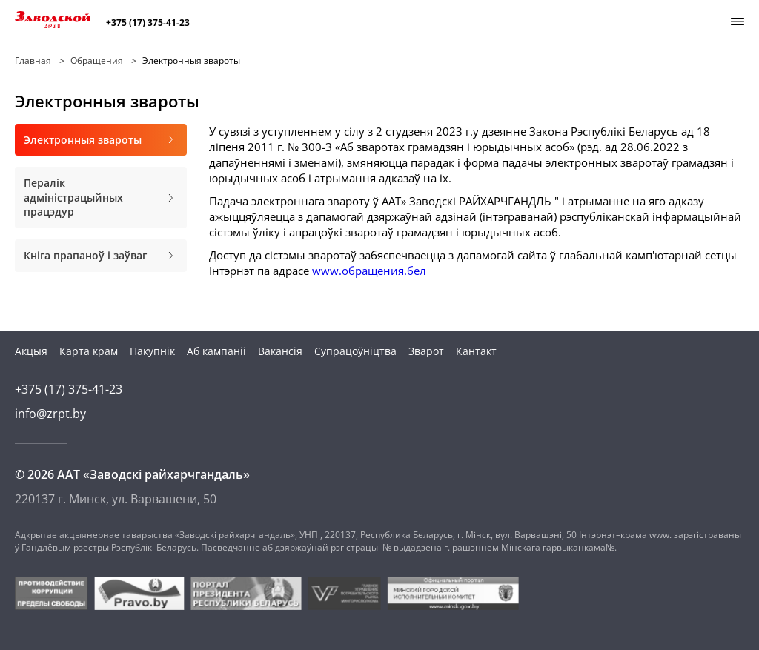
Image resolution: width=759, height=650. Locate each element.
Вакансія (280, 351)
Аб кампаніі (216, 351)
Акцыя (31, 351)
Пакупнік (152, 351)
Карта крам (88, 351)
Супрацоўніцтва (355, 351)
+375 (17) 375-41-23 (148, 23)
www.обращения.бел (369, 270)
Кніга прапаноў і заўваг (101, 255)
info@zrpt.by (50, 413)
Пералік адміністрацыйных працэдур (101, 197)
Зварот (426, 351)
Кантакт (476, 351)
